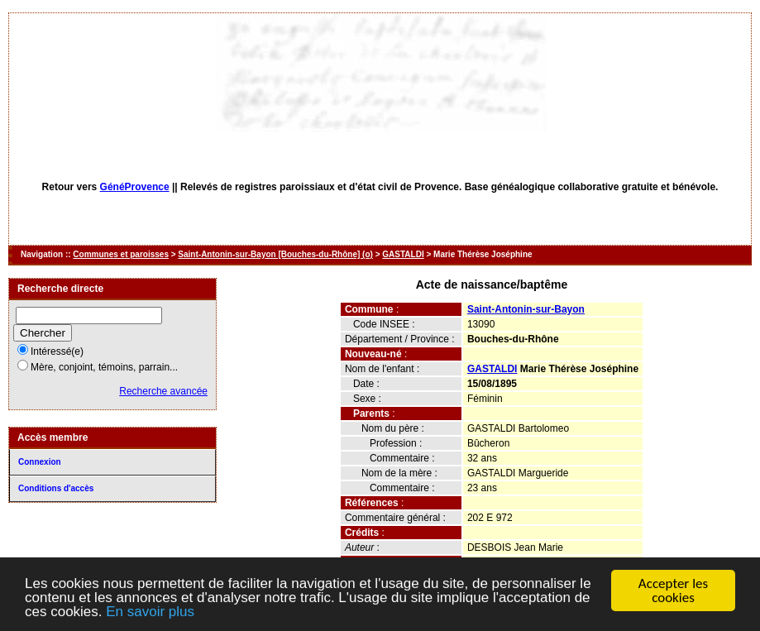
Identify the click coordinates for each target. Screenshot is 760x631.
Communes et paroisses (121, 254)
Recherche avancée (163, 391)
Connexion (39, 461)
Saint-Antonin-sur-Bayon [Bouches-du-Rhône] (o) (275, 254)
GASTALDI (402, 254)
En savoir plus (150, 612)
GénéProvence (135, 187)
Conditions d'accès (55, 488)
